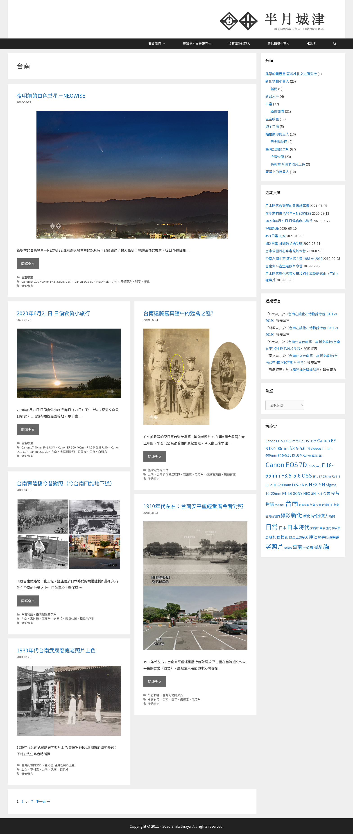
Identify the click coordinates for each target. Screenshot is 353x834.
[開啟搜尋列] (334, 43)
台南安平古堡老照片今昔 (284, 266)
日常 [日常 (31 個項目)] (271, 526)
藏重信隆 (71, 618)
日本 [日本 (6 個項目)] (282, 527)
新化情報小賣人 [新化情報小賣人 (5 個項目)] (315, 515)
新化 (147, 281)
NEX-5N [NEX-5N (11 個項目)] (317, 484)
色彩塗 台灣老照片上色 (60, 765)
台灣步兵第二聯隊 (168, 474)
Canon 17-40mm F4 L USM (38, 447)
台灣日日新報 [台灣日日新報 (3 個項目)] (330, 505)
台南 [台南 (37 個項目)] (291, 503)
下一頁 (43, 801)
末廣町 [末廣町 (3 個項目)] (314, 528)
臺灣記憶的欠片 (158, 470)
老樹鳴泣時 (279, 141)
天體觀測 (126, 281)
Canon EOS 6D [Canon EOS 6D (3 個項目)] (312, 455)
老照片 (199, 474)
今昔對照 (154, 699)
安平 (174, 699)
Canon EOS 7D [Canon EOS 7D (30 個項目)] (286, 464)
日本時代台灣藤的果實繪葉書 (287, 205)
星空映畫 (27, 277)
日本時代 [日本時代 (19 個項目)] (298, 527)
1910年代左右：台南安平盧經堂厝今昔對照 (193, 506)
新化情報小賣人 (278, 43)
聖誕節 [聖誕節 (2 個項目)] (288, 548)
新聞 (274, 88)
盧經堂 (184, 699)
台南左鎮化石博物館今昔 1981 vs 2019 (293, 258)
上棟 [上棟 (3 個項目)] (319, 493)
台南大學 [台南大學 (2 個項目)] (304, 505)
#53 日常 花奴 (275, 235)
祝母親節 (272, 228)
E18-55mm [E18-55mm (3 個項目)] (314, 466)
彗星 (138, 281)
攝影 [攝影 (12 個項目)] (285, 515)
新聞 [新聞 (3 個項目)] (332, 516)
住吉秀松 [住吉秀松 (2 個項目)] (280, 505)
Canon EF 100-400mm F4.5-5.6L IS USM (46, 281)
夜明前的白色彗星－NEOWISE (51, 95)
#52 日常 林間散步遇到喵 (284, 243)
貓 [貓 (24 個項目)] (326, 546)
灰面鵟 (187, 474)
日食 (92, 451)
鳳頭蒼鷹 (230, 474)
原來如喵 (277, 111)
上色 (24, 769)
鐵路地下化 (87, 618)
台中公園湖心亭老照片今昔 (285, 250)
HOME (311, 43)
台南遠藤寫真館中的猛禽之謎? (178, 313)
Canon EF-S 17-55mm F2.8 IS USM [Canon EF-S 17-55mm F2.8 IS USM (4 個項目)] (291, 440)
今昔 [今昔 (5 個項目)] (326, 493)
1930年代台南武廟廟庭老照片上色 (56, 650)
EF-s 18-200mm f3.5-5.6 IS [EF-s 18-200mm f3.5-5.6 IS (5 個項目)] (286, 484)
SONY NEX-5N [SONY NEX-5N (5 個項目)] (304, 493)
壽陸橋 (34, 618)
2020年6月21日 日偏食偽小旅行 (53, 313)
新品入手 (272, 96)
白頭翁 (102, 451)
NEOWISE (102, 281)
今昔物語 (27, 614)
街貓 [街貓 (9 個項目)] (318, 547)
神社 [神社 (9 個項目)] (313, 536)
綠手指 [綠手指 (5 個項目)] (323, 537)
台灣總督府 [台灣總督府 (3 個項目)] (272, 516)
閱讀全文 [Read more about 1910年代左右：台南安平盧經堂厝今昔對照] (154, 681)
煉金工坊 (272, 126)
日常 (268, 103)
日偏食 (82, 451)
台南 (115, 281)
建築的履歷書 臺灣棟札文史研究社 (291, 73)
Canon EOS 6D (84, 281)
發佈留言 (27, 286)
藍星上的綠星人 (277, 171)
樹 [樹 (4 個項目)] (278, 537)
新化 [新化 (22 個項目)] (297, 515)
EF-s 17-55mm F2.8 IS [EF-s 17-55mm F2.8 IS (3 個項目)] (326, 476)
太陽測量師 (67, 451)
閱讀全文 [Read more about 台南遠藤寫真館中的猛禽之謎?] (154, 456)
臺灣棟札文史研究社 (197, 43)
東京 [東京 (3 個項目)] (323, 528)
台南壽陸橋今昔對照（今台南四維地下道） (66, 483)
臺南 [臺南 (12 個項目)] (297, 546)
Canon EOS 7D (38, 451)
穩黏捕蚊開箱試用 (305, 369)
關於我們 (161, 43)
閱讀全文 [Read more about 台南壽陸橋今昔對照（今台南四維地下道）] (28, 600)
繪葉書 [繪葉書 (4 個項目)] (334, 537)
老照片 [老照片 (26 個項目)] (274, 546)
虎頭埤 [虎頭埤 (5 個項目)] (308, 547)
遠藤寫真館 (213, 474)
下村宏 (34, 769)
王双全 (46, 618)
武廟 (54, 769)
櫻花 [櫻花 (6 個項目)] (284, 537)
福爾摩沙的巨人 (239, 43)
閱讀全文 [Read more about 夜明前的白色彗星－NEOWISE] (28, 263)
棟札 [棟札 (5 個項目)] (272, 537)
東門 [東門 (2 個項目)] (328, 528)
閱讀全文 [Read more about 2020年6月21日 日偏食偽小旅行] (28, 429)
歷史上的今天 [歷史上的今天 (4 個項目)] (298, 537)
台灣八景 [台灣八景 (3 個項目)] (315, 505)
